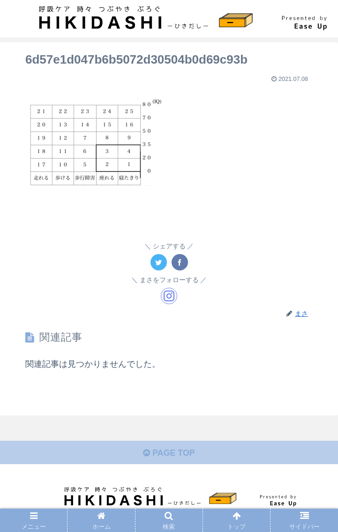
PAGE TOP (169, 453)
